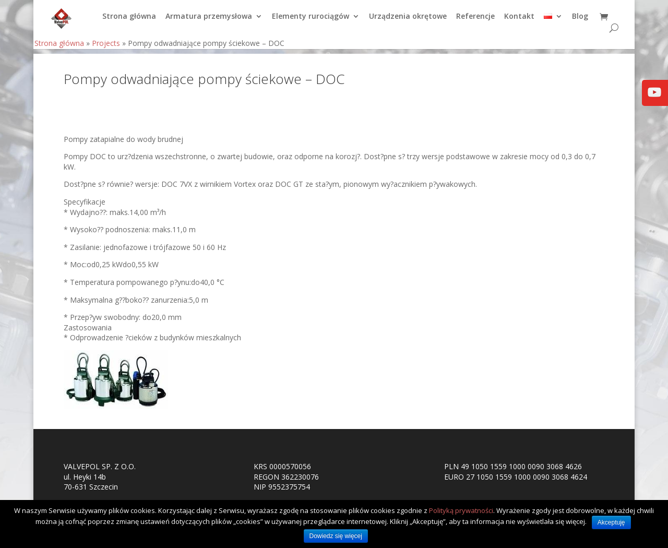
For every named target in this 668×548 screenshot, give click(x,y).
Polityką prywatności (461, 510)
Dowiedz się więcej (335, 536)
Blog (580, 21)
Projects (106, 48)
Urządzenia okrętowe (408, 21)
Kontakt (519, 21)
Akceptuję (611, 522)
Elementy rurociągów (310, 21)
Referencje (475, 21)
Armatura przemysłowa (208, 21)
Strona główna (129, 21)
